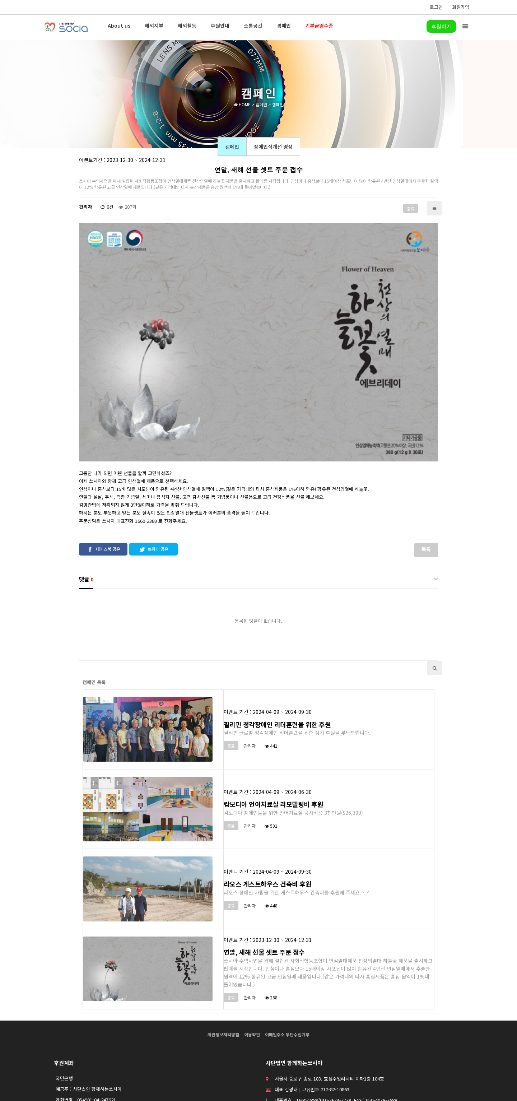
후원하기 (441, 26)
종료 (411, 208)
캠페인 (284, 25)
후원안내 (220, 25)
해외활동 (187, 25)
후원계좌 (64, 1015)
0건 (107, 206)
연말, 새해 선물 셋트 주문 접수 (264, 904)
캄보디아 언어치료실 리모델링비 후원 (273, 756)
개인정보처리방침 (223, 987)
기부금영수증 (319, 25)
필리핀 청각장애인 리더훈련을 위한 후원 (277, 676)
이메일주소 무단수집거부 (287, 987)
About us (119, 25)
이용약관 (252, 987)
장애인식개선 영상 (273, 146)
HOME (242, 104)
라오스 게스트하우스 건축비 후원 (268, 836)
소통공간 (253, 25)
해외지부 (154, 25)
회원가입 (460, 7)
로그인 (436, 7)
